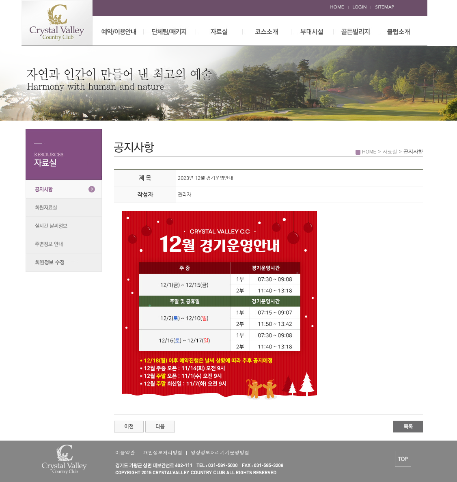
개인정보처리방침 (162, 452)
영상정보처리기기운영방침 (220, 452)
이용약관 (125, 452)
